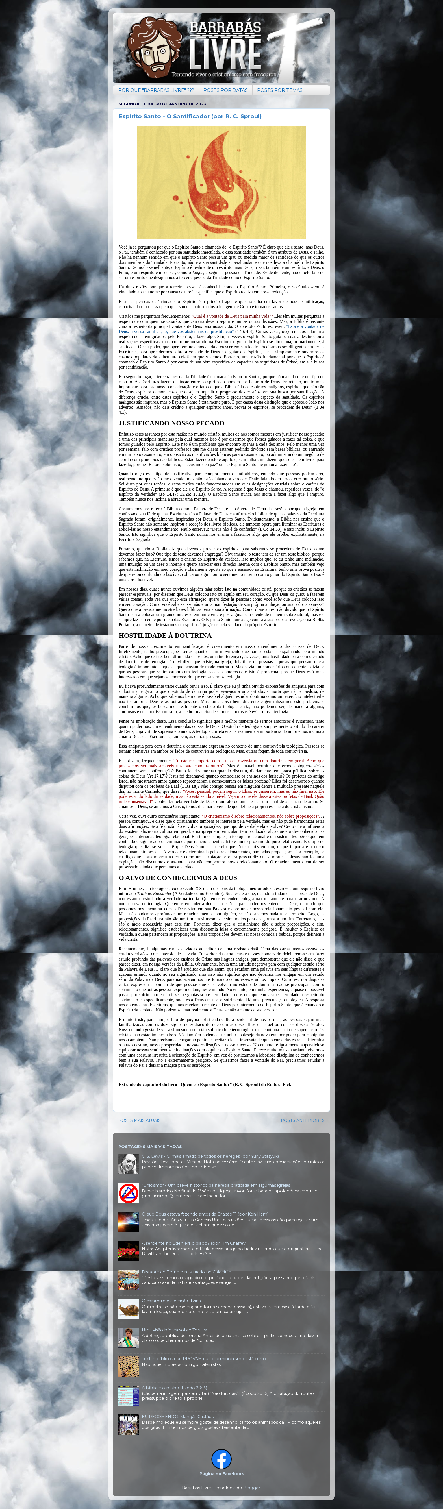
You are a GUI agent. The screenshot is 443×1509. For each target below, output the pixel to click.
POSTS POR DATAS (225, 90)
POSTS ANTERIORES (303, 1120)
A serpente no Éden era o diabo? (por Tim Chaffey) (194, 1243)
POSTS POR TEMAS (280, 90)
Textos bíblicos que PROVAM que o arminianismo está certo (204, 1358)
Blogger (251, 1487)
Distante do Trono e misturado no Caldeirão (186, 1272)
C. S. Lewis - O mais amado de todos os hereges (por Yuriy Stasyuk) (210, 1156)
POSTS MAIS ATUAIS (139, 1120)
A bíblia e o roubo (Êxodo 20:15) (174, 1387)
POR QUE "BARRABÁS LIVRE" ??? (156, 90)
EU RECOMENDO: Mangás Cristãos (178, 1416)
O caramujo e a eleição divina (171, 1300)
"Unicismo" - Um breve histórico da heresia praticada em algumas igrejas (216, 1185)
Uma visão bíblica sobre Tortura (174, 1329)
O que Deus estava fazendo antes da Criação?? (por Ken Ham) (205, 1214)
